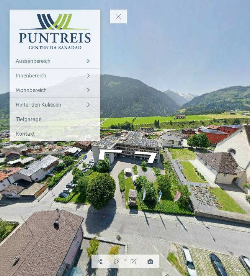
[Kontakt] (55, 134)
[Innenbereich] (55, 76)
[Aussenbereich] (55, 61)
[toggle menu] (118, 16)
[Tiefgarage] (55, 119)
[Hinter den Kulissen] (55, 105)
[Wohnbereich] (55, 90)
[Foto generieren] (150, 261)
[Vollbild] (133, 261)
